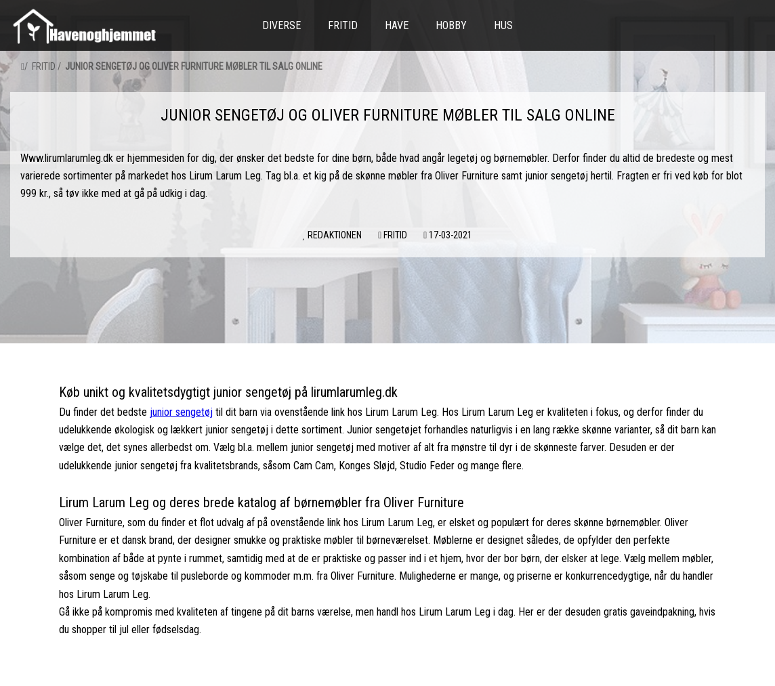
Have (397, 25)
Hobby (451, 25)
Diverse (281, 25)
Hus (503, 25)
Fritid (343, 25)
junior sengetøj (181, 412)
